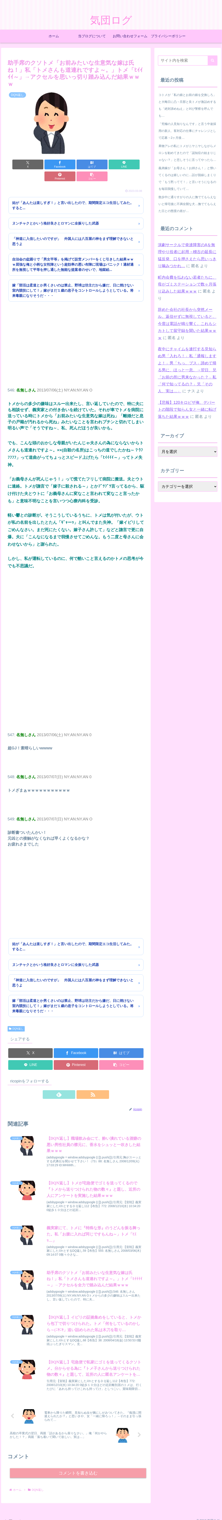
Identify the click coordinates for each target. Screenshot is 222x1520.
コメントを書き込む (78, 1466)
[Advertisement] (75, 338)
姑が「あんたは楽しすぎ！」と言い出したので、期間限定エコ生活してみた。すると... (73, 193)
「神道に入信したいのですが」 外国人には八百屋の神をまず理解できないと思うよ (73, 229)
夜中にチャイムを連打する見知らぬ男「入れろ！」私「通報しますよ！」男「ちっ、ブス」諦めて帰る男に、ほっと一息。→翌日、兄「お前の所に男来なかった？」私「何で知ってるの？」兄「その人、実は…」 (187, 370)
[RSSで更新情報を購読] (81, 1082)
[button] (133, 164)
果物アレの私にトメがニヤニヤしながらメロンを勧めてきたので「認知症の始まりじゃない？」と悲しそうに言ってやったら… (187, 153)
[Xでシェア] (18, 164)
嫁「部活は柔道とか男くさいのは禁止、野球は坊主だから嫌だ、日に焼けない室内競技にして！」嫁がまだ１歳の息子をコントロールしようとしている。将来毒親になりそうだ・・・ (73, 279)
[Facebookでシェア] (41, 164)
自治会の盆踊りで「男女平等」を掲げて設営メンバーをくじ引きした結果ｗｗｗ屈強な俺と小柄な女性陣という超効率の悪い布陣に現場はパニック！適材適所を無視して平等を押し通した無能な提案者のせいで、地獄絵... (73, 253)
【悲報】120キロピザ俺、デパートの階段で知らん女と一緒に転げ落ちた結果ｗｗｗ (187, 409)
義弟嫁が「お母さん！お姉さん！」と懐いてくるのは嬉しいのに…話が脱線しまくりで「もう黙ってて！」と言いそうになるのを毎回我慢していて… (187, 178)
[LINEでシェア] (87, 164)
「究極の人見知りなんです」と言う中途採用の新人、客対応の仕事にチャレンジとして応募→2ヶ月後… (187, 130)
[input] (187, 60)
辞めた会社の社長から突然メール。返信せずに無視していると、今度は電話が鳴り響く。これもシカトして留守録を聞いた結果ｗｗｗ (187, 323)
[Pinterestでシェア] (110, 164)
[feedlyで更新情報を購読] (71, 1082)
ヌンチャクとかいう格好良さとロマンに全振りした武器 (55, 211)
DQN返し (16, 1016)
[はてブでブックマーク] (64, 164)
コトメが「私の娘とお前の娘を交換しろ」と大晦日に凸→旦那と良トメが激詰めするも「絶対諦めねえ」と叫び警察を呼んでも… (187, 105)
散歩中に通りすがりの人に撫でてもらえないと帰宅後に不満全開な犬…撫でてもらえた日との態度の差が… (187, 204)
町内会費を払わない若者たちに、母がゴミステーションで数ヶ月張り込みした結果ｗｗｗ (187, 284)
